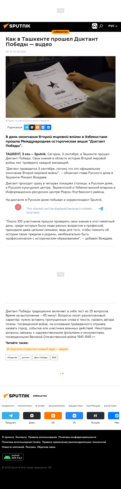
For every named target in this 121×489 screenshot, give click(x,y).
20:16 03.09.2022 (16, 51)
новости (8, 405)
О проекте (8, 437)
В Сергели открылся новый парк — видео (37, 349)
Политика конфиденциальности (77, 437)
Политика (25, 405)
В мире (40, 405)
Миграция (93, 405)
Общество (12, 357)
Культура (110, 405)
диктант (26, 357)
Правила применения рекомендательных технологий (74, 442)
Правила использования (42, 437)
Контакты (21, 437)
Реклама (31, 447)
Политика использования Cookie (21, 442)
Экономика (56, 405)
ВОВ (54, 357)
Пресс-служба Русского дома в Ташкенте (28, 120)
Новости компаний (13, 447)
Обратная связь (46, 447)
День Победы (41, 357)
